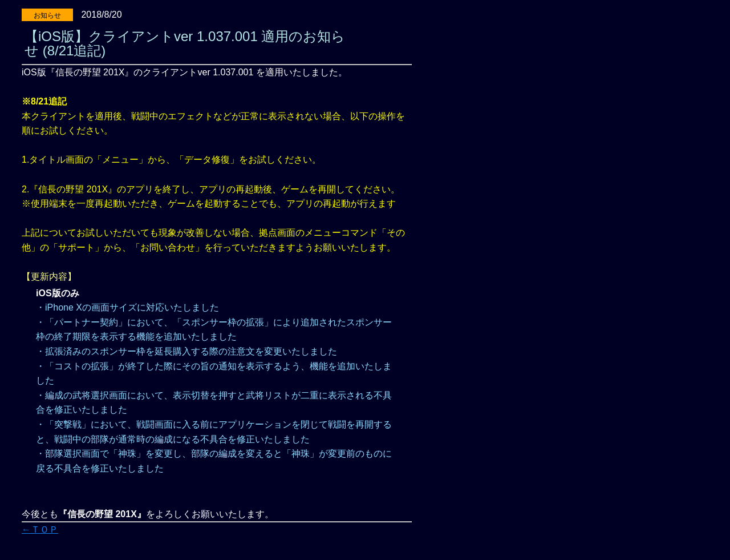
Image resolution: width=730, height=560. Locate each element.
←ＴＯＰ (40, 529)
